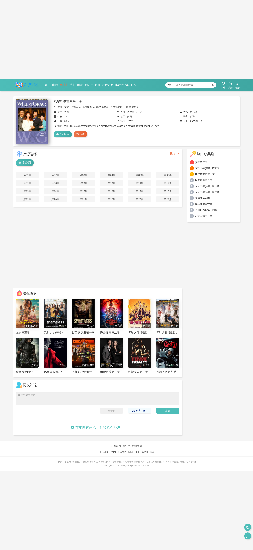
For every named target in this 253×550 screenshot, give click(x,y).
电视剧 (64, 84)
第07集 (27, 183)
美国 (66, 111)
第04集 (111, 175)
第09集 (83, 183)
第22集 (111, 199)
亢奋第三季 (201, 162)
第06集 (168, 175)
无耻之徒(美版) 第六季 (207, 186)
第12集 (168, 183)
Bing (130, 452)
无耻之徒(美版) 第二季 (207, 192)
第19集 (27, 199)
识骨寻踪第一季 (203, 216)
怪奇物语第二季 (203, 180)
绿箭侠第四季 (202, 198)
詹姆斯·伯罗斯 (134, 111)
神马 (152, 452)
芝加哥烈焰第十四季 (206, 210)
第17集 (140, 191)
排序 (174, 153)
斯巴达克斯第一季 (205, 174)
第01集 (27, 175)
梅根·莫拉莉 (102, 107)
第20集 (55, 199)
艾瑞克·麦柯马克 (72, 107)
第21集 (83, 199)
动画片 (89, 84)
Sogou (144, 452)
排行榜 (119, 84)
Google (122, 452)
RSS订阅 (104, 452)
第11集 (140, 183)
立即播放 (62, 134)
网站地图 (137, 445)
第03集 (83, 175)
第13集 (27, 191)
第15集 (83, 191)
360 (137, 452)
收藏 (80, 134)
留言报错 (131, 84)
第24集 (168, 199)
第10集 (111, 183)
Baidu (113, 452)
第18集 (168, 191)
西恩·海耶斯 (116, 107)
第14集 (55, 191)
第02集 (55, 175)
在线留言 (116, 445)
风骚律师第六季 (203, 204)
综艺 (72, 84)
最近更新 (107, 84)
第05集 (140, 175)
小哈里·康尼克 (131, 107)
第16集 (111, 191)
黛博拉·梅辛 (89, 107)
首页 (47, 84)
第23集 (140, 199)
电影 (55, 84)
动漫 (80, 84)
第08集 (55, 183)
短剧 (97, 84)
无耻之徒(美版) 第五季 (207, 168)
